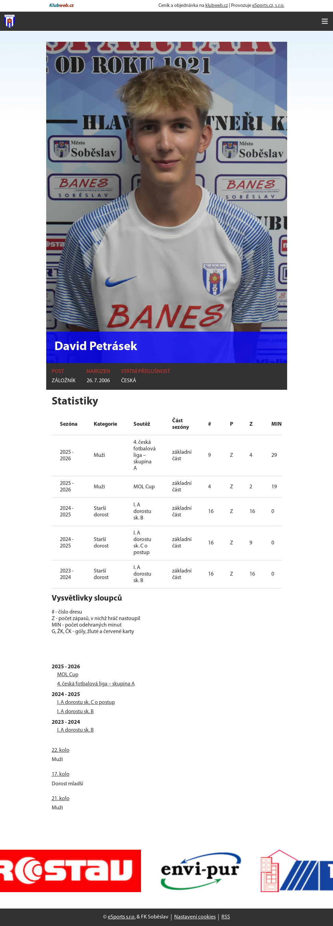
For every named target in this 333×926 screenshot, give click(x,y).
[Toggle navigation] (324, 21)
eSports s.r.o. (122, 917)
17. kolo (60, 774)
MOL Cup (67, 675)
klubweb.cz (216, 5)
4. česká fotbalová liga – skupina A (96, 684)
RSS (225, 917)
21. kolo (60, 798)
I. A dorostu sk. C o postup (86, 702)
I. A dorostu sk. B (75, 712)
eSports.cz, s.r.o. (268, 5)
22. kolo (60, 750)
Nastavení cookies (195, 917)
